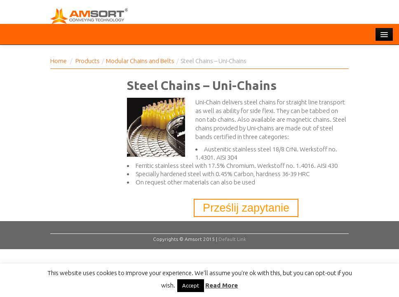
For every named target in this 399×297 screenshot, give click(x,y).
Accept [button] (190, 285)
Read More (221, 285)
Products (87, 60)
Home (58, 60)
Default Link (232, 239)
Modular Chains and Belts (140, 60)
